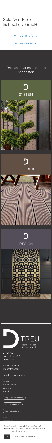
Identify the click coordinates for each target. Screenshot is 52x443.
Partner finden (9, 384)
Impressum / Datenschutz (14, 421)
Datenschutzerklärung (24, 436)
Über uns (7, 388)
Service (6, 381)
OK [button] (7, 436)
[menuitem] (9, 4)
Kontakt (6, 391)
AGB (5, 417)
